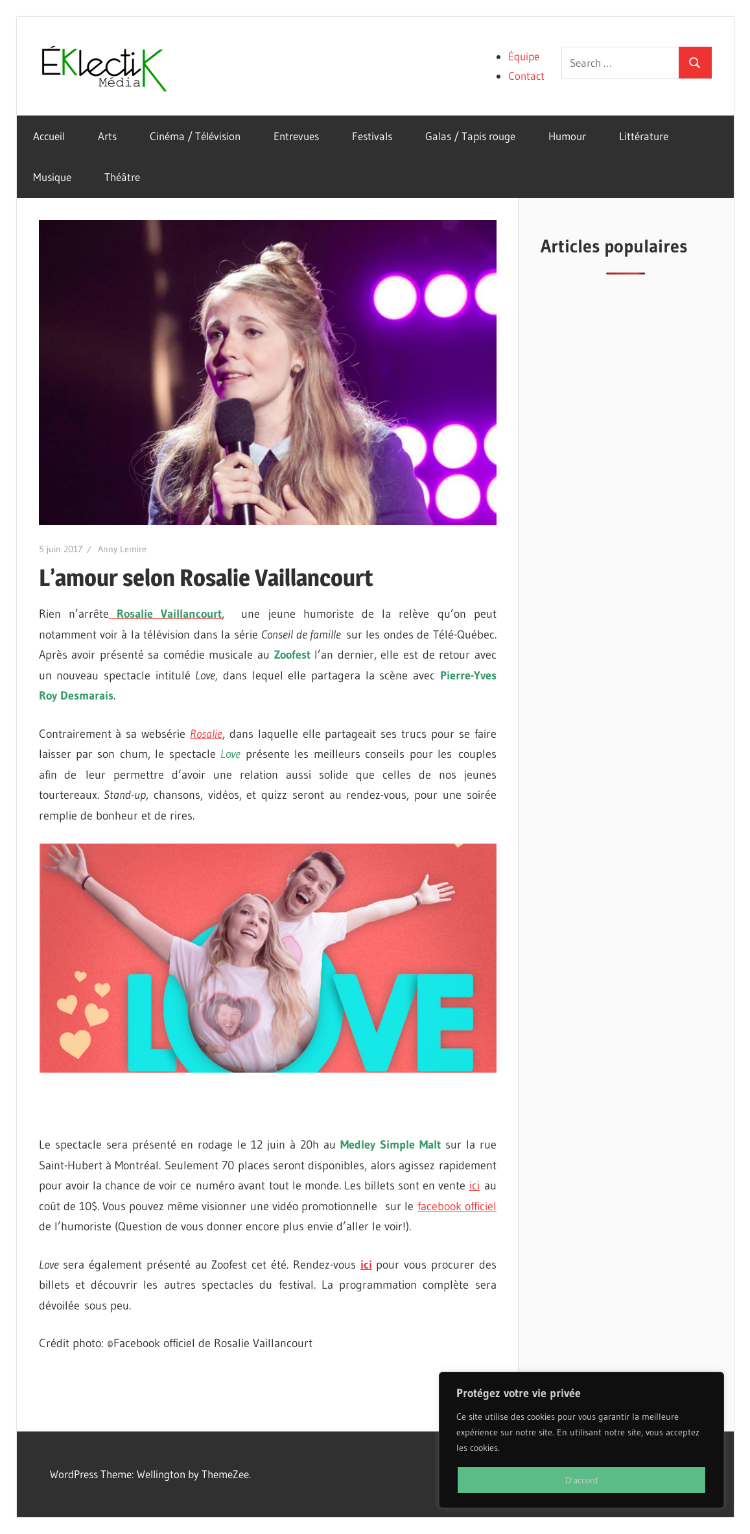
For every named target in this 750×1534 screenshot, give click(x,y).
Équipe (523, 56)
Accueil (49, 136)
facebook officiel (457, 1206)
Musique (52, 177)
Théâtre (122, 177)
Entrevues (296, 136)
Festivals (372, 136)
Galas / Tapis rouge (470, 136)
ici (474, 1185)
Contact (526, 75)
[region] (581, 1440)
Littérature (643, 136)
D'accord (581, 1480)
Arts (107, 136)
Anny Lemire (122, 549)
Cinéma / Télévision (195, 136)
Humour (567, 136)
